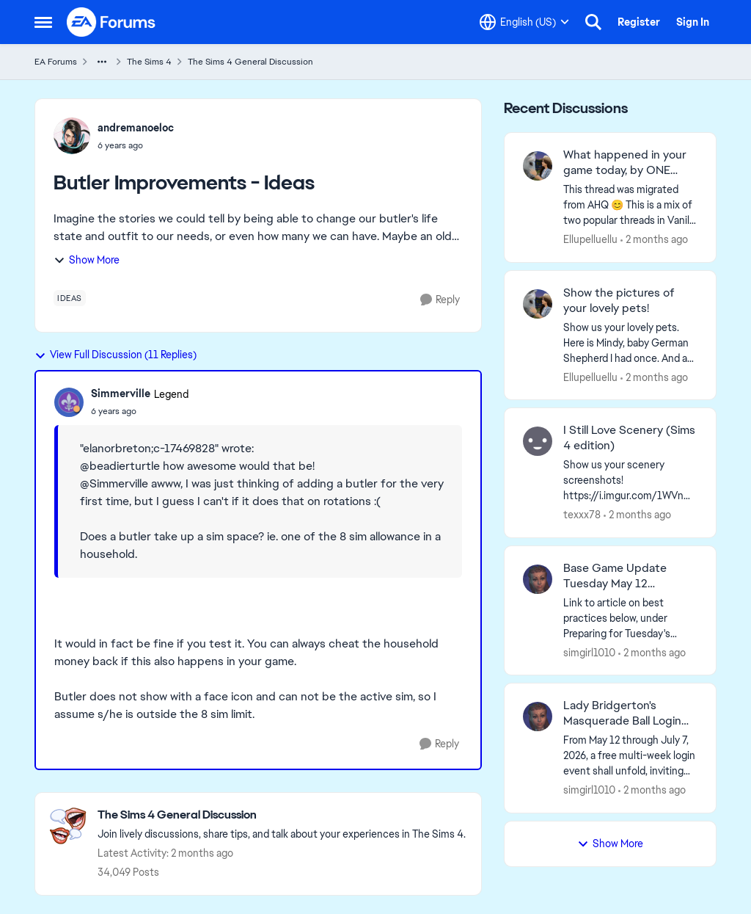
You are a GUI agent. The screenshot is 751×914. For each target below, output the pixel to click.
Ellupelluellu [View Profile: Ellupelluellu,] (590, 239)
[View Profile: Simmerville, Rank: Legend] (69, 402)
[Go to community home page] (111, 22)
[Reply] (440, 300)
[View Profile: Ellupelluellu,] (537, 166)
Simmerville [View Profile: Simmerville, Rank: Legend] (120, 393)
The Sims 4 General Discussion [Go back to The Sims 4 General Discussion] (250, 62)
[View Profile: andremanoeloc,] (72, 135)
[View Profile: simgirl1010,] (537, 579)
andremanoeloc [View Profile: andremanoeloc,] (136, 127)
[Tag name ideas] (70, 298)
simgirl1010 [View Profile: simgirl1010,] (589, 652)
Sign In (692, 22)
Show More (87, 259)
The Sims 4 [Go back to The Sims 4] (149, 62)
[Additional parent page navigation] (102, 61)
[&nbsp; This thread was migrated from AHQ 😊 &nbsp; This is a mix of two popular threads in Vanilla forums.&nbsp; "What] (630, 205)
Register (639, 22)
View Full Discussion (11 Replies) (115, 354)
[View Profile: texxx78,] (537, 441)
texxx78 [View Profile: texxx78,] (582, 514)
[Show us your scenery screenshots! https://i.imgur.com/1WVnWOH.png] (630, 480)
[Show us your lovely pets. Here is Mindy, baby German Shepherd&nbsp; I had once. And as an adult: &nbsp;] (630, 342)
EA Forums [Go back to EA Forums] (55, 62)
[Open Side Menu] (43, 22)
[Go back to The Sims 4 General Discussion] (282, 815)
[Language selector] (524, 22)
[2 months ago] (654, 239)
